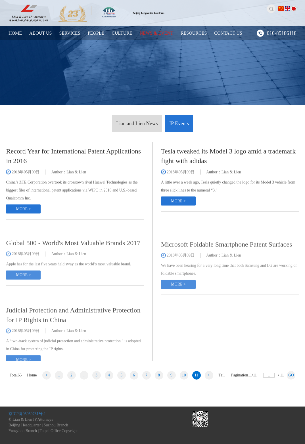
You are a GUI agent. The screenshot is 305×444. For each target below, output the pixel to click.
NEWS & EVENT (156, 33)
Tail (222, 375)
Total (16, 375)
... (83, 375)
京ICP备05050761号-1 (27, 414)
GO (291, 375)
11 (196, 375)
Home (32, 375)
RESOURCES (194, 33)
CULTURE (122, 33)
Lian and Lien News (137, 123)
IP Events (179, 123)
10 (184, 375)
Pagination (244, 375)
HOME (15, 33)
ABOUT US (40, 33)
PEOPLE (96, 33)
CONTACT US (228, 33)
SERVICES (69, 33)
